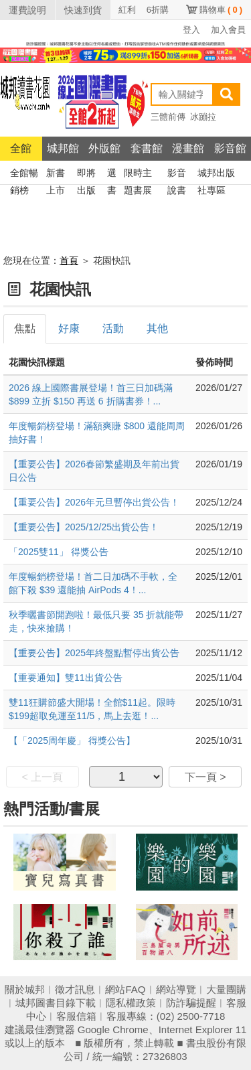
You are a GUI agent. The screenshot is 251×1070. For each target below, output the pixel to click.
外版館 (104, 148)
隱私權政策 (131, 1002)
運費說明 (27, 10)
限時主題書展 (138, 174)
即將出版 (86, 174)
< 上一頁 (42, 777)
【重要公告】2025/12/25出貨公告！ (84, 527)
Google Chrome (113, 1029)
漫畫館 (188, 148)
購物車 (220, 10)
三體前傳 (168, 116)
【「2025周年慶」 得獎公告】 (72, 740)
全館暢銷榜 (24, 174)
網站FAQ (125, 989)
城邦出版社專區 (216, 174)
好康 (69, 328)
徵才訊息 (75, 989)
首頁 (69, 260)
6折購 (158, 10)
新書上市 (55, 174)
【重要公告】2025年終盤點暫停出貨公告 (94, 652)
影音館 (230, 148)
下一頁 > (205, 777)
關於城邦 (25, 989)
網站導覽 (176, 989)
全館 (20, 148)
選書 (111, 174)
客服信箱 (76, 1016)
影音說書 (176, 174)
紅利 (127, 10)
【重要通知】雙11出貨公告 (65, 677)
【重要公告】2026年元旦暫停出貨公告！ (94, 502)
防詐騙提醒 (191, 1002)
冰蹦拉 (203, 116)
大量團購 (226, 989)
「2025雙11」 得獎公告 (58, 551)
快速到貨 (83, 10)
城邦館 (63, 148)
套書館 (147, 148)
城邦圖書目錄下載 (55, 1002)
